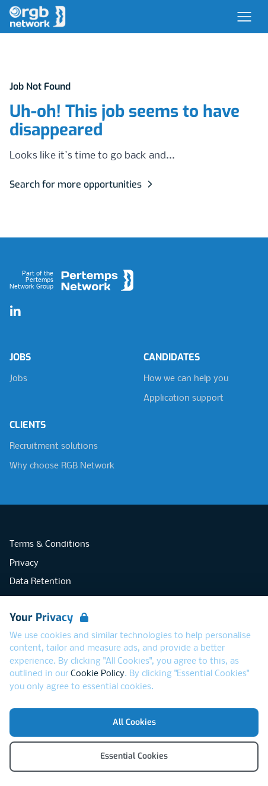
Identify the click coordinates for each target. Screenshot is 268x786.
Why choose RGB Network (61, 466)
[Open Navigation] (244, 16)
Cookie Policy (98, 674)
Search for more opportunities (82, 184)
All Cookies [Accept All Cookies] (134, 722)
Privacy (24, 563)
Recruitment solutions (53, 446)
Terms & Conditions (49, 544)
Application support (183, 398)
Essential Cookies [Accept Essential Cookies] (134, 756)
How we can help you (185, 379)
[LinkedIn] (15, 311)
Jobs (18, 379)
